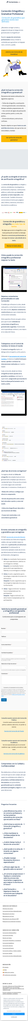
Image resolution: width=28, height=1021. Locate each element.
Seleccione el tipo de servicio (9, 663)
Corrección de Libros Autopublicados (12, 911)
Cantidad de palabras (7, 652)
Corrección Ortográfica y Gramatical (12, 940)
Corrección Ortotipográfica (9, 933)
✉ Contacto (5, 967)
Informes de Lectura (8, 908)
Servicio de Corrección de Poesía (14, 731)
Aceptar (14, 1014)
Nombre (3, 628)
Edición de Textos (7, 938)
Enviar (4, 700)
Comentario (4, 673)
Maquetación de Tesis (8, 916)
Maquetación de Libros (8, 914)
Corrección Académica (8, 943)
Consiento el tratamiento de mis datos (13, 687)
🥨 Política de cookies (8, 972)
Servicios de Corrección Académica (14, 754)
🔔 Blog (5, 970)
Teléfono (3, 636)
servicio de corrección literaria (15, 537)
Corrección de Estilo (8, 935)
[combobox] (14, 667)
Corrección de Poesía (8, 948)
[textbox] (13, 667)
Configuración (14, 1017)
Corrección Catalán (7, 953)
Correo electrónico (6, 644)
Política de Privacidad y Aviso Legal (13, 695)
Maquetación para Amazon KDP (11, 919)
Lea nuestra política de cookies (14, 1011)
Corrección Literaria (8, 945)
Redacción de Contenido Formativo (12, 921)
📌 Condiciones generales (9, 975)
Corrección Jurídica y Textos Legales (12, 951)
